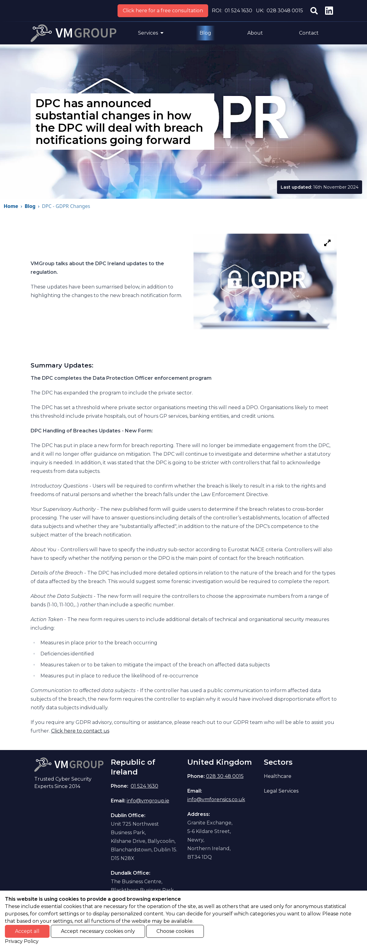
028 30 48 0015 (225, 776)
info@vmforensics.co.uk (216, 799)
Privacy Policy (22, 941)
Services (150, 33)
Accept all (27, 931)
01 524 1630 (238, 10)
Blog (205, 33)
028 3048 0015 (285, 10)
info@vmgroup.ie (148, 801)
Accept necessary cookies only (98, 931)
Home (11, 206)
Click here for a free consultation (163, 10)
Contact (309, 33)
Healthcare (277, 776)
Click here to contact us (80, 731)
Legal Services (281, 791)
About (255, 33)
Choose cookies (175, 931)
